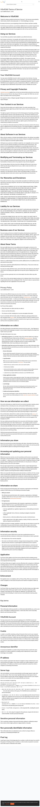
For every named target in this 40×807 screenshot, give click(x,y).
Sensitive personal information (12, 718)
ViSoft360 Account (27, 297)
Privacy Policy (6, 288)
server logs (21, 362)
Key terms (4, 601)
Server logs (4, 670)
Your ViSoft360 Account (10, 75)
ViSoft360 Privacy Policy (4, 92)
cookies (24, 395)
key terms (12, 317)
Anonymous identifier (9, 647)
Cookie (3, 631)
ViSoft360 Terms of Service (11, 9)
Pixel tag (3, 737)
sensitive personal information (15, 498)
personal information (28, 338)
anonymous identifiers (31, 395)
